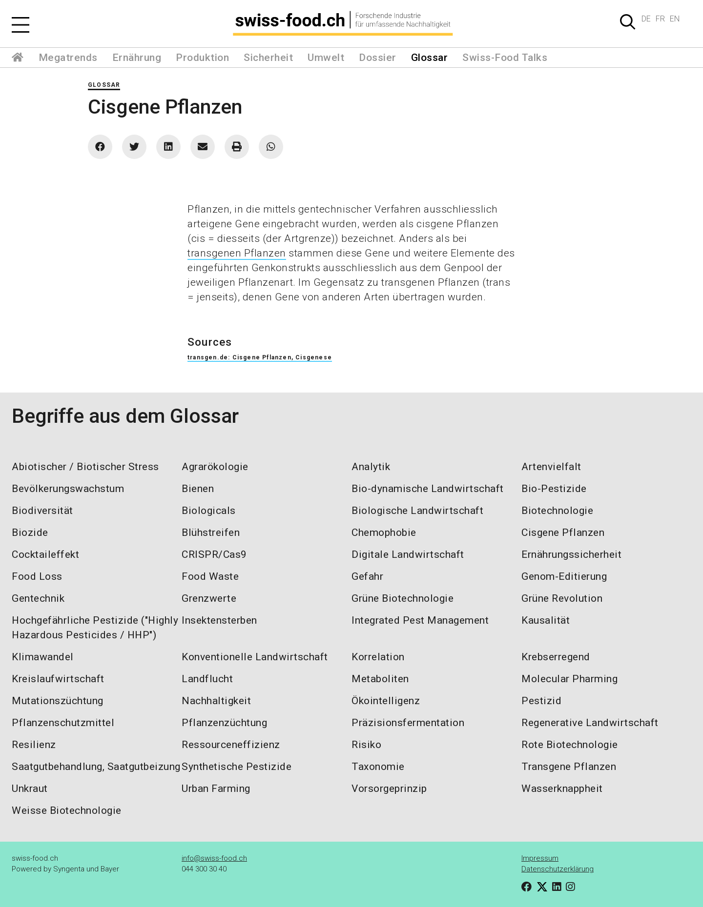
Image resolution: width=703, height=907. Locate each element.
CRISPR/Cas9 (214, 554)
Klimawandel (43, 657)
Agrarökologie (215, 467)
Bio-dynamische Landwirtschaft (428, 488)
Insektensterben (219, 620)
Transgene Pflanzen (568, 766)
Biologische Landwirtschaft (417, 510)
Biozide (30, 532)
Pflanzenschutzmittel (63, 723)
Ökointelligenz (386, 701)
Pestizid (541, 701)
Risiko (366, 744)
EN (675, 18)
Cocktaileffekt (45, 554)
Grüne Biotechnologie (403, 598)
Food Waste (210, 576)
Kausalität (545, 620)
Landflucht (207, 679)
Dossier (377, 57)
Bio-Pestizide (554, 488)
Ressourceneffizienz (231, 744)
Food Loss (37, 576)
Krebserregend (555, 657)
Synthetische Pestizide (236, 766)
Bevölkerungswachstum (68, 488)
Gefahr (367, 576)
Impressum (539, 858)
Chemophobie (384, 532)
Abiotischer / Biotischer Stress (85, 467)
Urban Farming (216, 788)
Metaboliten (380, 679)
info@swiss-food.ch (214, 858)
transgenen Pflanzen (236, 253)
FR (660, 18)
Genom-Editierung (564, 576)
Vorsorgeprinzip (389, 788)
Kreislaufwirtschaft (58, 679)
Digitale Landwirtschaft (408, 554)
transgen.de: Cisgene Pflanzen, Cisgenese (259, 357)
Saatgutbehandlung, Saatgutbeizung (96, 766)
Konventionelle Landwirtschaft (255, 657)
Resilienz (34, 744)
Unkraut (30, 788)
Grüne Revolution (561, 598)
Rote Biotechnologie (569, 744)
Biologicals (209, 510)
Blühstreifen (211, 532)
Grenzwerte (209, 598)
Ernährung (137, 57)
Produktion (202, 57)
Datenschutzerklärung (557, 869)
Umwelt (326, 57)
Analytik (371, 467)
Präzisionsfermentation (408, 723)
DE (646, 18)
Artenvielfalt (551, 467)
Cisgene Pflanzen (562, 532)
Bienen (198, 488)
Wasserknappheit (562, 788)
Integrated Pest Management (420, 620)
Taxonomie (378, 766)
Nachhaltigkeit (216, 701)
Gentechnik (38, 598)
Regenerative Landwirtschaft (590, 723)
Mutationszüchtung (57, 701)
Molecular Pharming (569, 679)
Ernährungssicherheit (571, 554)
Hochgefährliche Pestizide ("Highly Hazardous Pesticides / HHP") (95, 627)
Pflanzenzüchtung (224, 723)
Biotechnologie (557, 510)
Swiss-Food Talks (504, 57)
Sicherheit (268, 57)
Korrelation (378, 657)
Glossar (429, 57)
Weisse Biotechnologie (67, 810)
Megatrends (68, 57)
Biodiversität (42, 510)
